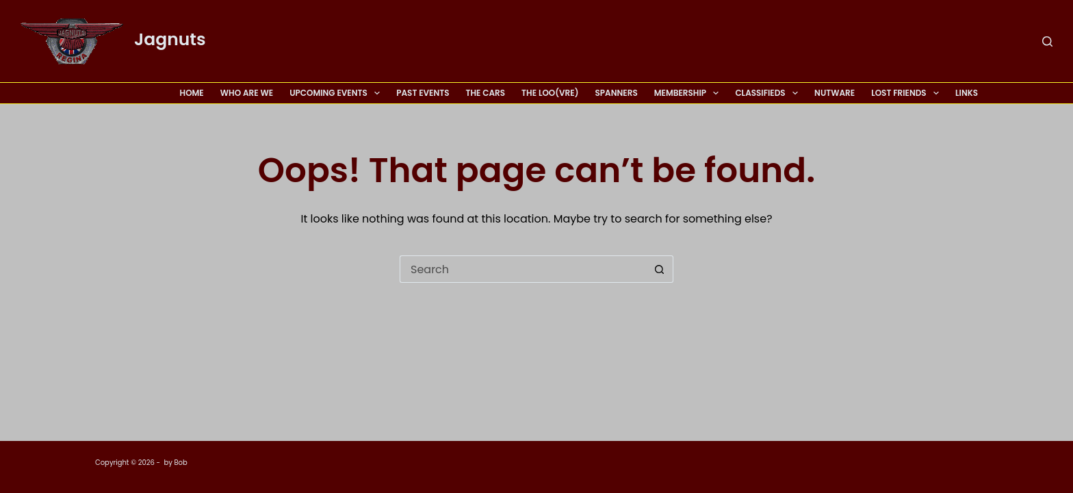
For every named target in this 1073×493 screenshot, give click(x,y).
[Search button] (659, 269)
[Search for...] (523, 269)
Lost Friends (907, 93)
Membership (689, 93)
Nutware (834, 93)
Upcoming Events (337, 93)
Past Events (422, 93)
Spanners (616, 93)
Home (192, 93)
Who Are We (246, 93)
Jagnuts (170, 39)
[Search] (1047, 41)
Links (966, 93)
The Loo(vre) (549, 93)
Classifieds (769, 93)
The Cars (486, 93)
